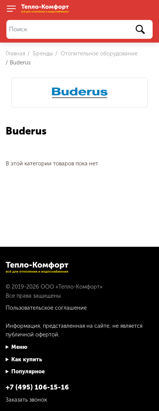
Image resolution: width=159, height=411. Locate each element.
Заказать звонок (26, 399)
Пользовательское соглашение (46, 307)
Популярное (28, 371)
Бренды (42, 53)
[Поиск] (79, 29)
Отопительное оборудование (98, 53)
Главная (15, 53)
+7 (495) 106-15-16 (37, 387)
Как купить (26, 359)
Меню (19, 347)
